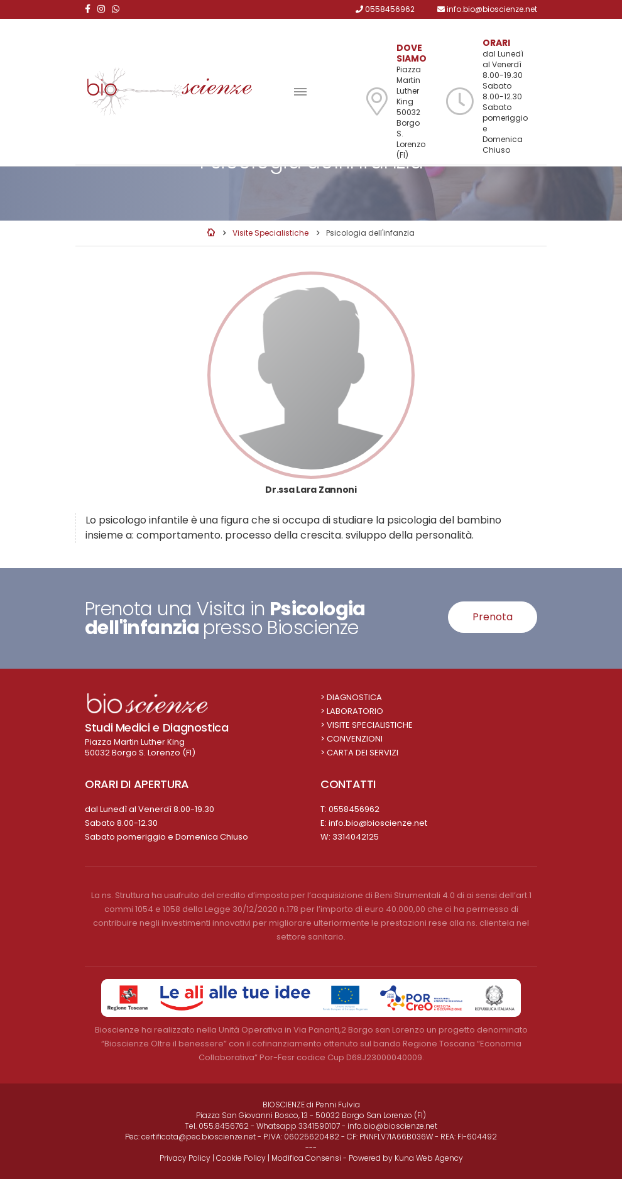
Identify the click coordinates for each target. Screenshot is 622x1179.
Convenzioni (355, 739)
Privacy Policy (185, 1158)
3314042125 (355, 837)
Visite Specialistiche (270, 233)
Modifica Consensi (306, 1158)
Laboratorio (355, 711)
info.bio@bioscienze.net (378, 823)
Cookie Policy (241, 1158)
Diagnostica (354, 697)
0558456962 (354, 809)
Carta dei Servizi (362, 753)
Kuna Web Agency (429, 1158)
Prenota (492, 617)
